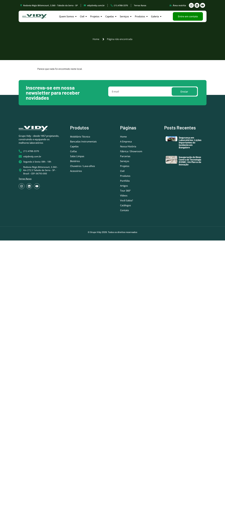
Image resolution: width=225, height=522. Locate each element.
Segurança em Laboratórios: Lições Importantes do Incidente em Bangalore (190, 142)
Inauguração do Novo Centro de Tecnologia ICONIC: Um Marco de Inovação (190, 161)
